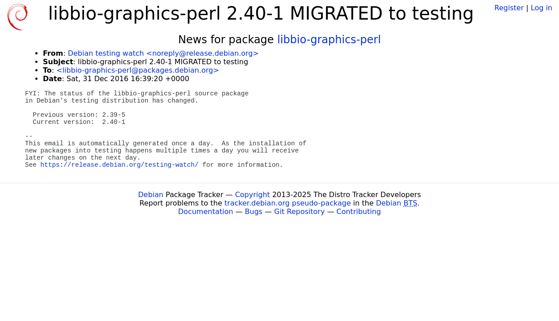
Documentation (205, 211)
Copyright (252, 194)
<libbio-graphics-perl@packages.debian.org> (137, 70)
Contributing (359, 211)
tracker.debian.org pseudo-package (288, 203)
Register (509, 8)
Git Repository (299, 211)
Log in (541, 8)
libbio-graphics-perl (329, 39)
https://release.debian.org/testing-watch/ (120, 165)
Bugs (254, 211)
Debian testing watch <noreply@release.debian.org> (163, 53)
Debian (150, 194)
